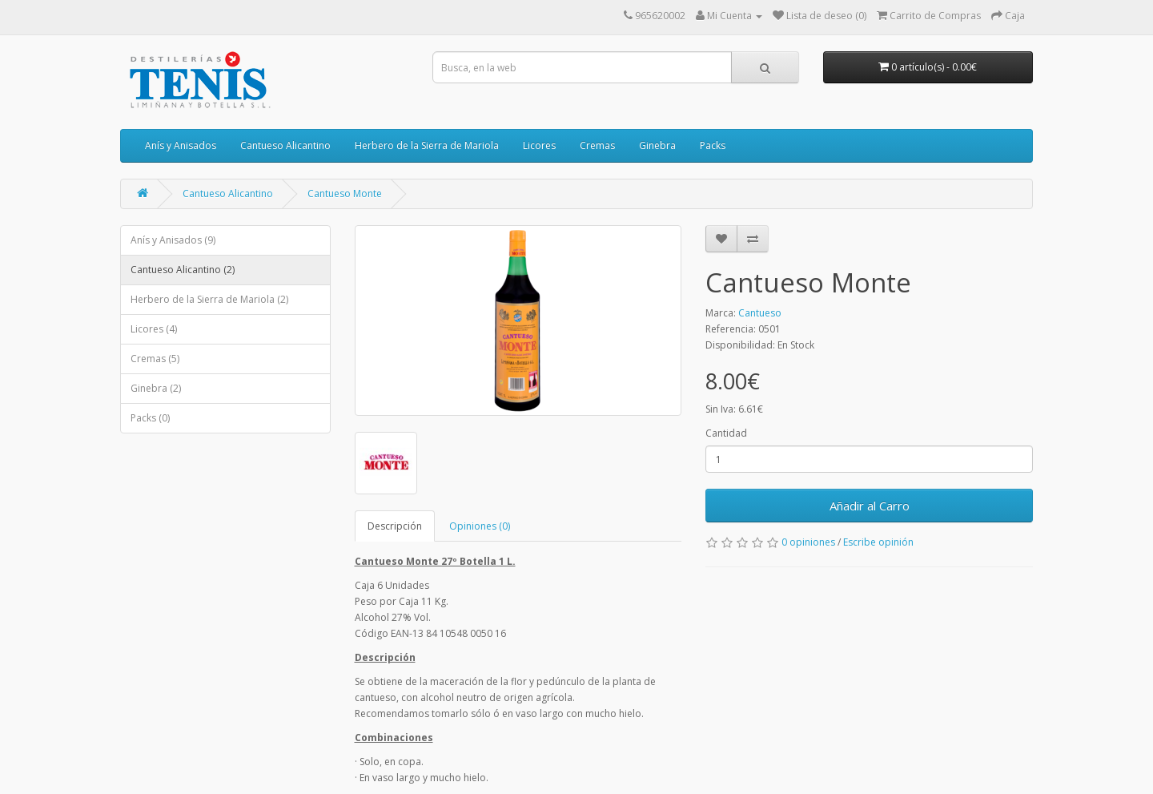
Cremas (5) (155, 358)
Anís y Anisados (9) (173, 240)
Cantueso (759, 313)
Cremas (597, 145)
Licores (539, 145)
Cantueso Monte (344, 193)
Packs (712, 145)
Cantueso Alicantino (285, 145)
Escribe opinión (878, 542)
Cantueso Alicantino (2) (183, 269)
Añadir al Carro (870, 506)
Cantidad (726, 433)
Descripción (395, 526)
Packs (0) (150, 418)
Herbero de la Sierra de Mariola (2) (209, 299)
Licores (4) (154, 329)
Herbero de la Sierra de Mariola (427, 145)
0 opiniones (808, 542)
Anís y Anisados (180, 145)
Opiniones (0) (479, 526)
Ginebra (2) (156, 388)
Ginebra (657, 145)
